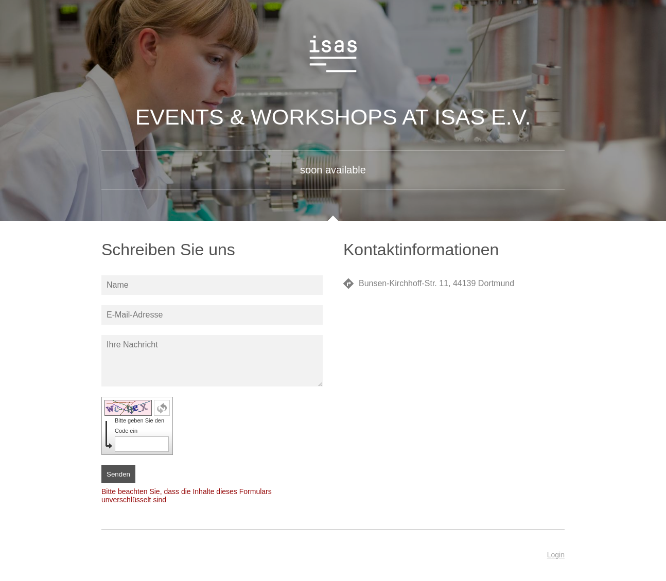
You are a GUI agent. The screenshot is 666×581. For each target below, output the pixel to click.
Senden (118, 474)
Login (556, 555)
